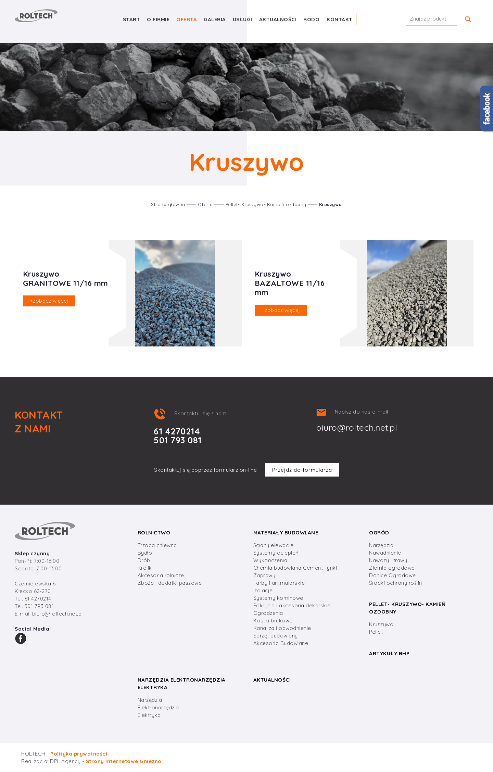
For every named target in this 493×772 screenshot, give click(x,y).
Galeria (215, 19)
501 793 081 (39, 606)
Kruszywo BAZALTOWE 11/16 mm (290, 283)
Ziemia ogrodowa (392, 568)
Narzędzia (381, 545)
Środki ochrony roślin (395, 583)
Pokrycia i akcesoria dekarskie (292, 605)
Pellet (376, 632)
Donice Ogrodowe (392, 575)
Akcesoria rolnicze (161, 575)
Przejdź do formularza (302, 470)
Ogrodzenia (268, 613)
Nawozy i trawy (388, 560)
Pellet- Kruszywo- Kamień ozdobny (266, 204)
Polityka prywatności (78, 753)
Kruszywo (330, 204)
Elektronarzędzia (158, 707)
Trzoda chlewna (157, 545)
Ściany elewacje (273, 545)
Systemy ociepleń (276, 552)
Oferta (186, 19)
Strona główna (168, 204)
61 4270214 (38, 598)
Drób (144, 560)
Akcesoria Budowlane (280, 643)
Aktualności (278, 19)
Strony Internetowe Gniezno (124, 761)
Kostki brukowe (273, 620)
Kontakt (340, 19)
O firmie (158, 19)
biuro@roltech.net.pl (356, 427)
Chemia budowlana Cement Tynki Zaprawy (295, 572)
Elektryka (149, 715)
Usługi (242, 19)
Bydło (145, 552)
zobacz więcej (49, 301)
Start (131, 19)
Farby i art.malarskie (279, 583)
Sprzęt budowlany (275, 635)
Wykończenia (270, 560)
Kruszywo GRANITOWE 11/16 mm (65, 278)
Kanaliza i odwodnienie (282, 628)
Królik (145, 568)
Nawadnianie (385, 552)
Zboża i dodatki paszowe (170, 583)
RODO (311, 19)
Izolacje (263, 590)
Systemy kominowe (278, 598)
